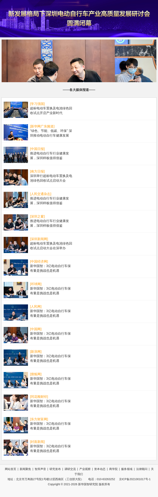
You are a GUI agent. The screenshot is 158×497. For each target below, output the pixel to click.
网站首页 (10, 469)
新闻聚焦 (25, 469)
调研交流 (70, 469)
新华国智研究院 (88, 484)
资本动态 (99, 469)
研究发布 (55, 469)
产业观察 (85, 469)
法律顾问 (141, 469)
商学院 (113, 469)
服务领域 (126, 469)
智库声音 (40, 469)
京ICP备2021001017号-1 (135, 479)
